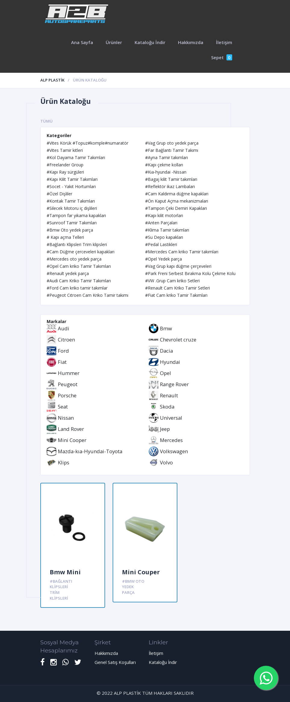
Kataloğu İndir (150, 42)
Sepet (221, 57)
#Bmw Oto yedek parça (133, 587)
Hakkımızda (190, 42)
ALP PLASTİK (52, 80)
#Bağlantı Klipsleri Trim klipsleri (61, 590)
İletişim (224, 42)
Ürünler (114, 42)
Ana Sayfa (82, 42)
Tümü (46, 121)
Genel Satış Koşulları (115, 662)
